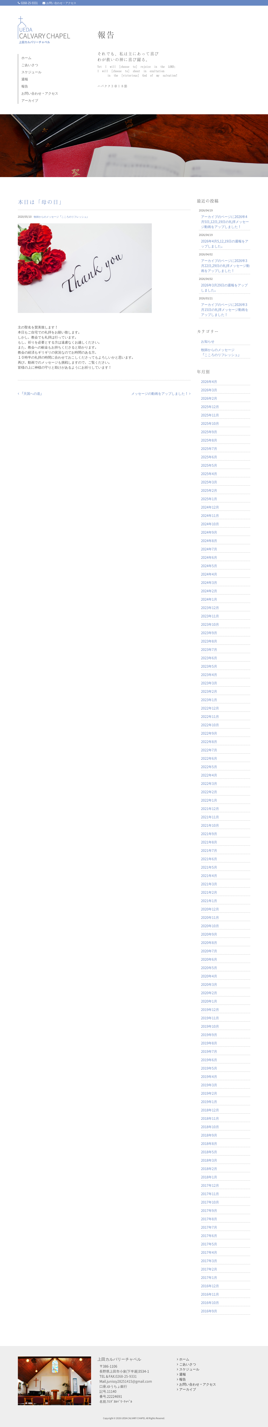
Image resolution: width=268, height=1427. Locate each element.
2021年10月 (210, 825)
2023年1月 (209, 699)
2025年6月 (209, 456)
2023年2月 (209, 691)
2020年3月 (209, 984)
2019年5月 (209, 1068)
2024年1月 (209, 599)
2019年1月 (209, 1101)
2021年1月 (209, 900)
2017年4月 (209, 1252)
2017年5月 (209, 1243)
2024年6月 (209, 557)
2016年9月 (209, 1310)
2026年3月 (209, 389)
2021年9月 (209, 833)
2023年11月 (210, 615)
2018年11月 (210, 1118)
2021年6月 (209, 858)
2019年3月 (209, 1084)
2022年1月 (209, 800)
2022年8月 (209, 741)
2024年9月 (209, 532)
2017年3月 (209, 1260)
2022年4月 (209, 774)
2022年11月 (210, 716)
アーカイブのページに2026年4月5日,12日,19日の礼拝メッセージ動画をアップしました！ (225, 221)
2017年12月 (210, 1185)
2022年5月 (209, 766)
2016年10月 (210, 1302)
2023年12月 (210, 607)
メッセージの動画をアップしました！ (161, 393)
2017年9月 (209, 1210)
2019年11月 (210, 1017)
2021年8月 (209, 841)
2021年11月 (210, 816)
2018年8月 (209, 1143)
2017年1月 (209, 1277)
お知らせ (207, 341)
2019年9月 (209, 1034)
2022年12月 (210, 707)
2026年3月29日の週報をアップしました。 (224, 287)
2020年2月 (209, 992)
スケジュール (31, 71)
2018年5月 (209, 1151)
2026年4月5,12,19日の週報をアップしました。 (224, 243)
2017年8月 (209, 1218)
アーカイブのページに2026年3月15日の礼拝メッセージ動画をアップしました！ (224, 309)
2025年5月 (209, 465)
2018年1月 (209, 1176)
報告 (24, 86)
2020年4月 (209, 975)
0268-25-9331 (28, 3)
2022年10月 (210, 724)
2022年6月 (209, 758)
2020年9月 (209, 934)
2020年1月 (209, 1001)
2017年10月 (210, 1201)
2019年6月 (209, 1059)
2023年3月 (209, 682)
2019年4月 (209, 1076)
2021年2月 (209, 892)
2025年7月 (209, 448)
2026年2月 (209, 398)
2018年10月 (210, 1126)
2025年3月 (209, 481)
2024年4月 (209, 573)
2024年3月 (209, 582)
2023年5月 (209, 666)
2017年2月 (209, 1268)
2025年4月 (209, 473)
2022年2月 (209, 791)
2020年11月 (210, 917)
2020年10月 (210, 925)
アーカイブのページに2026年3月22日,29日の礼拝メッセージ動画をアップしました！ (225, 265)
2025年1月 (209, 498)
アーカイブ (29, 100)
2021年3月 (209, 883)
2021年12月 (210, 808)
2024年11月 (210, 515)
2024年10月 (210, 523)
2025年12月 (210, 406)
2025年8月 (209, 440)
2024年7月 (209, 548)
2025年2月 (209, 490)
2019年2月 (209, 1093)
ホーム (26, 57)
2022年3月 (209, 783)
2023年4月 (209, 674)
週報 (24, 78)
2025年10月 (210, 423)
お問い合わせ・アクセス (59, 3)
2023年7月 (209, 649)
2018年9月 (209, 1134)
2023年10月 (210, 624)
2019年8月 (209, 1042)
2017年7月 (209, 1227)
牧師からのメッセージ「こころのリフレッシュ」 (61, 217)
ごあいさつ (29, 64)
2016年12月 (210, 1285)
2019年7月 (209, 1051)
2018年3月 (209, 1160)
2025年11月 (210, 414)
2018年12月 (210, 1109)
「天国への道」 (31, 393)
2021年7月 (209, 850)
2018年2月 (209, 1168)
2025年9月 (209, 431)
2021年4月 (209, 875)
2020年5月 (209, 967)
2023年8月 (209, 640)
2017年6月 (209, 1235)
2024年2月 (209, 590)
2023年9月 (209, 632)
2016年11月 (210, 1294)
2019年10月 (210, 1026)
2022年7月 (209, 749)
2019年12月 (210, 1009)
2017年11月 (210, 1193)
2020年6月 (209, 959)
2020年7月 (209, 950)
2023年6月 (209, 657)
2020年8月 (209, 942)
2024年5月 (209, 565)
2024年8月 (209, 540)
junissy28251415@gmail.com (129, 1381)
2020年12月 (210, 908)
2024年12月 (210, 507)
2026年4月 (209, 381)
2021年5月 (209, 867)
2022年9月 (209, 733)
